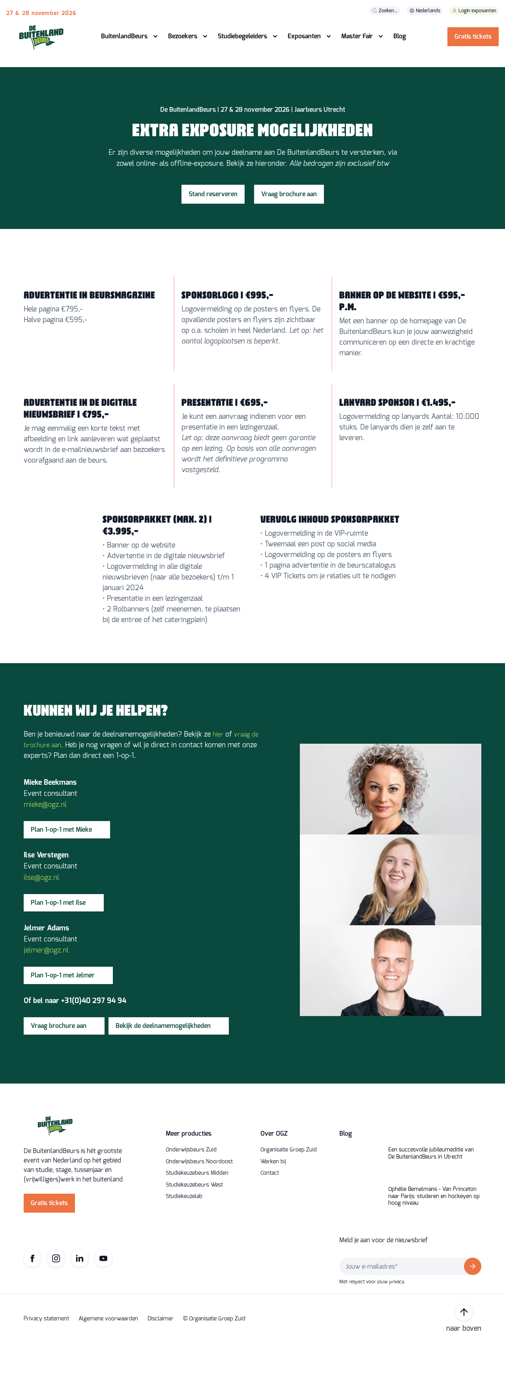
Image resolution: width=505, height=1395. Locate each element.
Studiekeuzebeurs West (194, 1236)
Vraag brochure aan (289, 229)
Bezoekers (182, 36)
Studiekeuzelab (184, 1248)
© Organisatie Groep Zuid (214, 1370)
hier (218, 786)
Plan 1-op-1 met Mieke (61, 881)
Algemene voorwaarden (108, 1370)
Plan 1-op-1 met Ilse (58, 954)
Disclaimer (161, 1370)
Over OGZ (274, 1185)
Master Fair (357, 36)
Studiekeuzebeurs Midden (197, 1224)
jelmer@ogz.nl (46, 1002)
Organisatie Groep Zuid (288, 1201)
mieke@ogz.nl (45, 856)
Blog (399, 36)
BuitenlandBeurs (124, 36)
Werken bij (273, 1213)
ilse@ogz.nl (41, 929)
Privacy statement (46, 1370)
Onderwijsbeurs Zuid (191, 1201)
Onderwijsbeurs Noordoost (199, 1213)
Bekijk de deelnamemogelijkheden (163, 1077)
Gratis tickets (473, 36)
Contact (269, 1224)
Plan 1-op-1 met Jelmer (63, 1027)
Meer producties (188, 1185)
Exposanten (304, 36)
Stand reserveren (213, 229)
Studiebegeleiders (242, 36)
